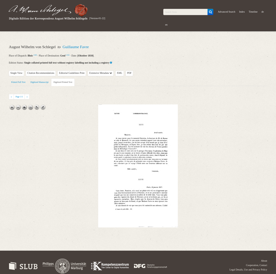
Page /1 (19, 96)
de (262, 11)
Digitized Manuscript (39, 82)
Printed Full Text (18, 82)
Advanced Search (226, 11)
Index (242, 11)
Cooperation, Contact (256, 265)
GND (35, 55)
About (264, 260)
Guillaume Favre (76, 47)
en (166, 24)
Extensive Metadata (100, 73)
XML (119, 73)
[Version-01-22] (97, 18)
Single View (16, 73)
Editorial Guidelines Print (72, 73)
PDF (129, 73)
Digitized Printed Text (62, 82)
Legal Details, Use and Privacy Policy (248, 269)
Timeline (253, 11)
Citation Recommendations (40, 73)
